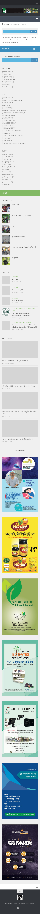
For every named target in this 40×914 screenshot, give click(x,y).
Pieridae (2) (7, 84)
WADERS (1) (8, 141)
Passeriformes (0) (9, 120)
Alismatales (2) (8, 157)
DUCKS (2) (7, 105)
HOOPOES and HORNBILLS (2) (14, 113)
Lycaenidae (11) (9, 77)
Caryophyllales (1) (9, 167)
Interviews (23, 308)
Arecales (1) (7, 159)
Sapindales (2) (8, 182)
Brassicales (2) (8, 164)
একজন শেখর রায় (17, 205)
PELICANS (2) (8, 125)
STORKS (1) (8, 138)
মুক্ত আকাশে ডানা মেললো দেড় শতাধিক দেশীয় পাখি (18, 439)
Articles (15, 277)
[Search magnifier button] (35, 31)
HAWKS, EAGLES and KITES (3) (15, 110)
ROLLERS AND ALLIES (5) (13, 135)
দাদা (13, 226)
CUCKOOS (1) (8, 103)
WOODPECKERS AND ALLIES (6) (15, 143)
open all (4, 71)
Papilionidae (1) (9, 82)
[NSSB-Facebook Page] (33, 49)
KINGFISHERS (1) (10, 115)
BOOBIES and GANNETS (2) (13, 100)
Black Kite (15, 279)
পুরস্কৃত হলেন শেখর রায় (19, 237)
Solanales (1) (8, 184)
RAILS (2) (7, 133)
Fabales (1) (7, 172)
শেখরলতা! (15, 258)
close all (10, 71)
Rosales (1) (7, 179)
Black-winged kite (17, 300)
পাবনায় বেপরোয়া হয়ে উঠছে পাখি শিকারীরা (15, 361)
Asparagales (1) (9, 162)
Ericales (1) (7, 169)
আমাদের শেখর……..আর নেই (21, 215)
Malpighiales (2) (9, 177)
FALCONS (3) (8, 108)
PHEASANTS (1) (9, 128)
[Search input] (17, 31)
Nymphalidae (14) (9, 79)
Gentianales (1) (8, 174)
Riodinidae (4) (8, 87)
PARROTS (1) (8, 118)
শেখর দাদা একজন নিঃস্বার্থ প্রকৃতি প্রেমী (24, 247)
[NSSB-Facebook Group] (37, 49)
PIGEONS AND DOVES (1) (13, 130)
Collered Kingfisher (18, 290)
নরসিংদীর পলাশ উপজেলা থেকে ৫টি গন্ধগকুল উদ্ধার (18, 386)
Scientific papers (25, 322)
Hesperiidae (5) (8, 74)
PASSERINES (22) (10, 123)
